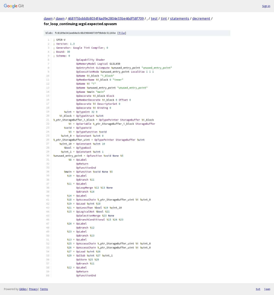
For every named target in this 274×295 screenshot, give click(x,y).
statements (179, 18)
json (267, 289)
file (122, 33)
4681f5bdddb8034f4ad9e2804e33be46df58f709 (106, 18)
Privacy (33, 289)
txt (258, 289)
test (154, 18)
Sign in (266, 6)
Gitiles (23, 289)
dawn (48, 18)
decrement (201, 18)
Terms (44, 289)
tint (164, 18)
